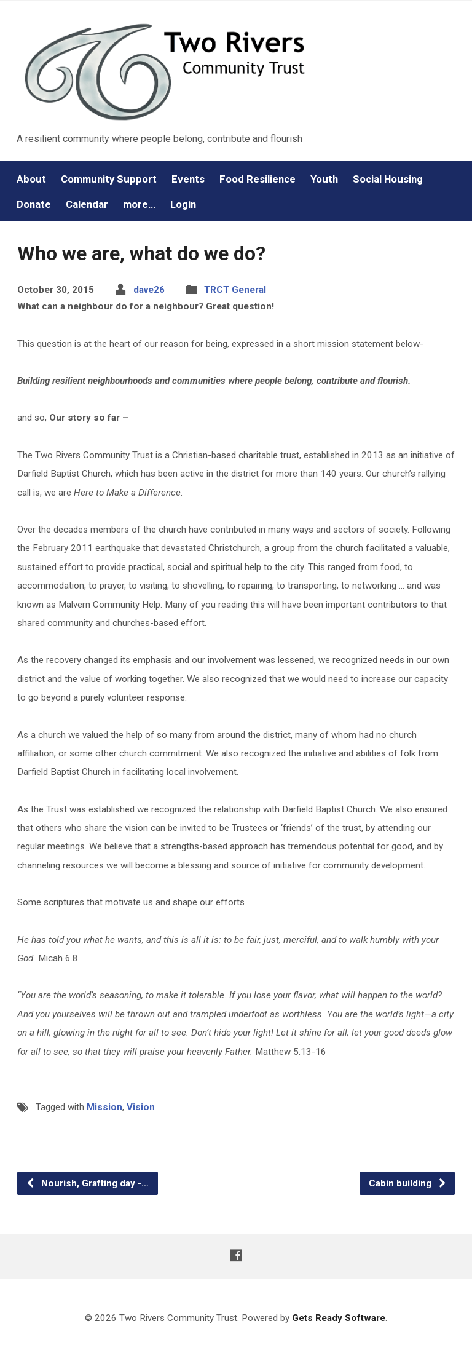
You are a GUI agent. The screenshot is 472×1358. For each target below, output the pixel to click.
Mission (104, 1107)
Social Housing (388, 179)
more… (139, 204)
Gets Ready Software (338, 1318)
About (31, 179)
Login (183, 204)
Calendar (87, 204)
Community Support (109, 179)
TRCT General (235, 289)
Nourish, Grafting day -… (87, 1183)
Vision (141, 1107)
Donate (34, 204)
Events (188, 179)
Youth (324, 179)
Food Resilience (257, 179)
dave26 (149, 289)
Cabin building (408, 1183)
